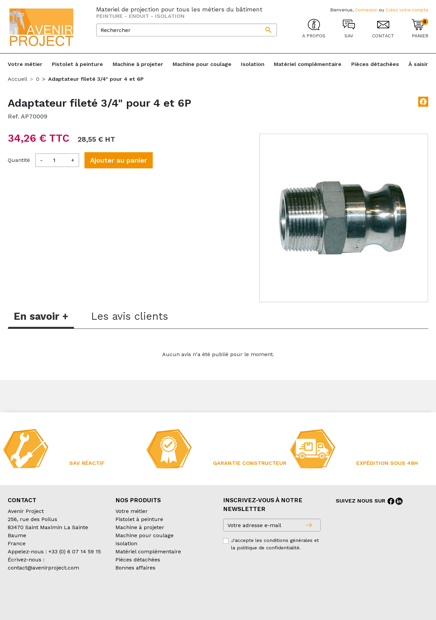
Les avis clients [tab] (129, 316)
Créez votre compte (407, 9)
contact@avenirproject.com (43, 567)
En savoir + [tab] (41, 316)
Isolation (126, 543)
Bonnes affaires (135, 567)
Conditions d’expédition (120, 594)
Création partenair (35, 602)
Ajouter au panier (118, 160)
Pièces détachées (137, 559)
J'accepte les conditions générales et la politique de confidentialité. (275, 544)
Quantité (19, 160)
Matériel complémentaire (148, 551)
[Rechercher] (186, 30)
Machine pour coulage (144, 535)
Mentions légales (177, 594)
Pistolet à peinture (139, 519)
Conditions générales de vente (47, 594)
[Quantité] (57, 160)
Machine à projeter (139, 527)
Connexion (366, 9)
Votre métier (131, 511)
